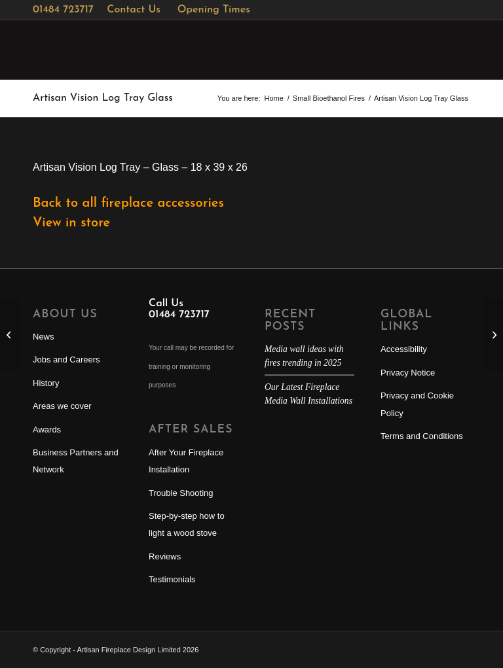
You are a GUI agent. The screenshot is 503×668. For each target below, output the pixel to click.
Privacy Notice (408, 373)
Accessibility (404, 349)
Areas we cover (62, 406)
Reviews (165, 556)
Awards (47, 429)
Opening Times (213, 10)
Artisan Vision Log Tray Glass (103, 98)
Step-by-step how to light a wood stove (187, 524)
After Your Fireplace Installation (186, 461)
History (46, 383)
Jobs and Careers (66, 359)
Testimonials (172, 579)
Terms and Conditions (422, 436)
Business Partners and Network (76, 461)
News (43, 337)
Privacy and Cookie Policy (417, 404)
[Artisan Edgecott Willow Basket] (493, 334)
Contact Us (133, 10)
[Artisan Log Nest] (10, 334)
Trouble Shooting (181, 493)
